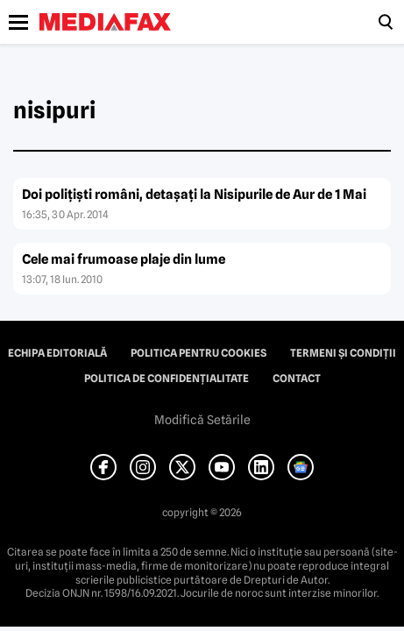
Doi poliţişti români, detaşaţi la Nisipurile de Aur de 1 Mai (194, 194)
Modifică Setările (202, 420)
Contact (297, 378)
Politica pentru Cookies (198, 353)
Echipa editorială (57, 353)
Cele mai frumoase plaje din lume (123, 259)
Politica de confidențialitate (166, 378)
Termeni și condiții (343, 353)
